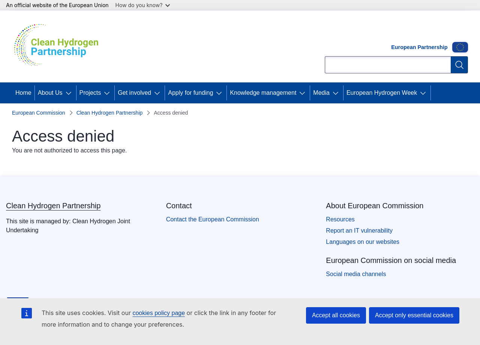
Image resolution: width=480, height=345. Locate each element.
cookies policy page (158, 313)
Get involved (134, 93)
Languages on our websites (362, 242)
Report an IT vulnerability (359, 230)
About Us (50, 93)
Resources (340, 219)
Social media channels (356, 274)
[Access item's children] (70, 92)
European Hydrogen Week (381, 93)
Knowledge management (263, 93)
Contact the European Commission (212, 219)
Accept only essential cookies (414, 315)
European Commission (38, 113)
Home (23, 93)
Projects (90, 93)
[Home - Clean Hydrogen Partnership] (59, 46)
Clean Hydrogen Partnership (109, 113)
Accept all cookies (336, 315)
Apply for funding (190, 93)
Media (321, 93)
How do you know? (143, 5)
